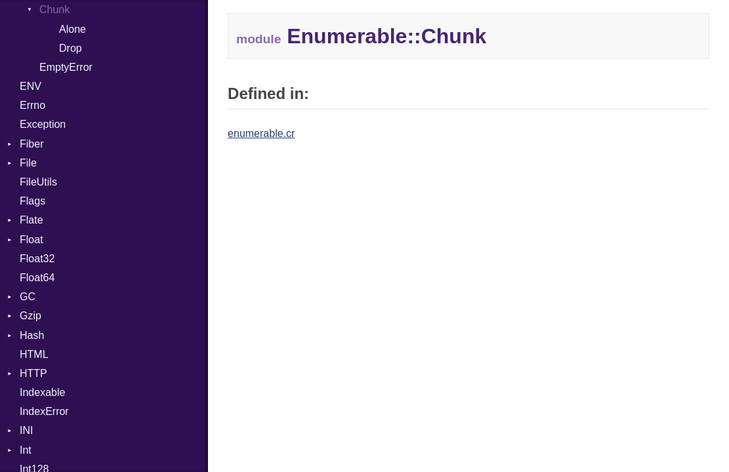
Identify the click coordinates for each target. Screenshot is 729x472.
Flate (31, 220)
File (28, 162)
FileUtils (38, 181)
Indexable (42, 392)
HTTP (33, 373)
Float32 (37, 258)
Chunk (54, 9)
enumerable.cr (261, 133)
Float (31, 239)
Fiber (31, 143)
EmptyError (66, 67)
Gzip (30, 315)
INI (26, 430)
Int (25, 450)
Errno (32, 105)
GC (27, 296)
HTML (34, 354)
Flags (32, 200)
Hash (32, 335)
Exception (43, 124)
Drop (70, 48)
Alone (72, 29)
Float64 (37, 277)
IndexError (44, 411)
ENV (30, 86)
